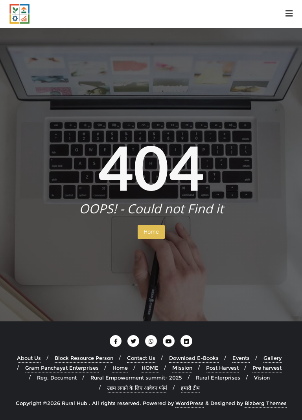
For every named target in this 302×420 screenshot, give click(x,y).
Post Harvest (222, 368)
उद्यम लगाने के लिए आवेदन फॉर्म (137, 388)
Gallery (272, 358)
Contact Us (141, 358)
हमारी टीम (190, 388)
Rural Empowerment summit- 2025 (136, 377)
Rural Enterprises (218, 377)
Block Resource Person (84, 358)
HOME (150, 368)
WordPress (189, 403)
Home (151, 231)
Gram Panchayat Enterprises (62, 368)
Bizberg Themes (266, 403)
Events (241, 358)
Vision (262, 377)
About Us (29, 358)
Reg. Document (57, 377)
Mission (182, 368)
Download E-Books (194, 358)
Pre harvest (267, 368)
